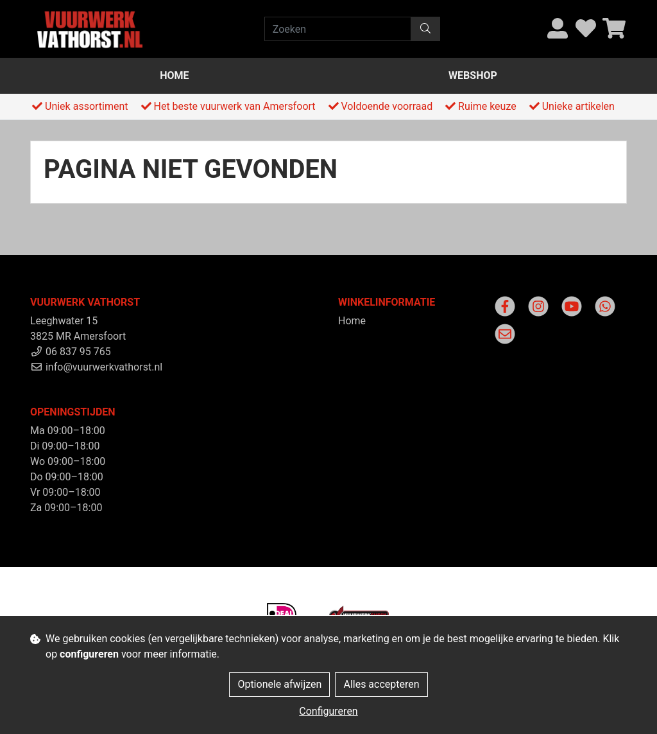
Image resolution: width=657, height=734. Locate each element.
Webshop (472, 75)
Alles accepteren (381, 684)
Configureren (328, 711)
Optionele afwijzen (279, 684)
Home (174, 75)
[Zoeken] (337, 29)
